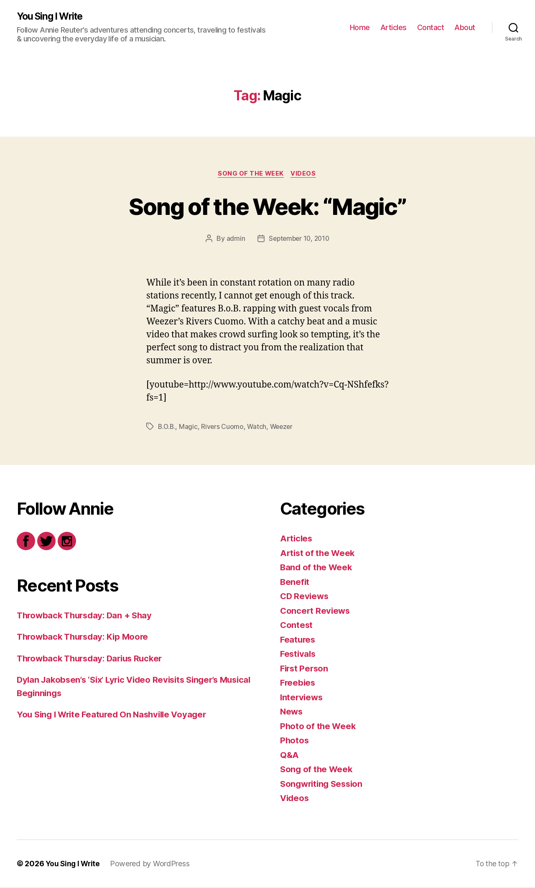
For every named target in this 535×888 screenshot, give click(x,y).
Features (298, 640)
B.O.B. (167, 427)
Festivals (299, 654)
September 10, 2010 (299, 239)
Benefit (295, 582)
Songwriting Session (323, 784)
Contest (296, 625)
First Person (305, 669)
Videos (304, 174)
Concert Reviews (316, 611)
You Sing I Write (52, 17)
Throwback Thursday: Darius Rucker (93, 659)
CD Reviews (305, 597)
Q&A (289, 755)
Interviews (302, 698)
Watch (258, 427)
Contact (430, 27)
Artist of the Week (318, 554)
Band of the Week (317, 568)
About (464, 27)
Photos (294, 741)
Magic (189, 427)
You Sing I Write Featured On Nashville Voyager (116, 715)
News (292, 712)
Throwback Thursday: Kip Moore (85, 637)
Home (360, 27)
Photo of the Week (318, 727)
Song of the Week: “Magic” (268, 206)
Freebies (298, 683)
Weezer (284, 427)
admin (233, 239)
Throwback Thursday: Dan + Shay (87, 616)
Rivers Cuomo (223, 427)
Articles (393, 27)
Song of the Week (250, 174)
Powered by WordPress (152, 864)
